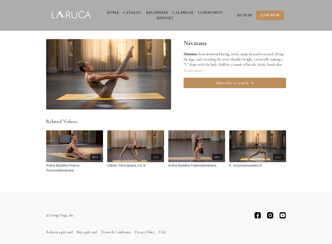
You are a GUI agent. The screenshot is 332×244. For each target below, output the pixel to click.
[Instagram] (270, 215)
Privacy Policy (144, 232)
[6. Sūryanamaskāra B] (257, 165)
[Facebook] (258, 215)
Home (113, 12)
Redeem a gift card (59, 232)
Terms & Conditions (116, 232)
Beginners (157, 12)
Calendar (183, 12)
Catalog (132, 12)
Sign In (244, 15)
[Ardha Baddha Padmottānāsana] (196, 165)
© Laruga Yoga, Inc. (60, 215)
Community (210, 12)
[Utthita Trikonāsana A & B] (135, 165)
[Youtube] (283, 215)
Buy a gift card (87, 232)
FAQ (162, 232)
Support (164, 18)
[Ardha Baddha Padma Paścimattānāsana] (74, 168)
